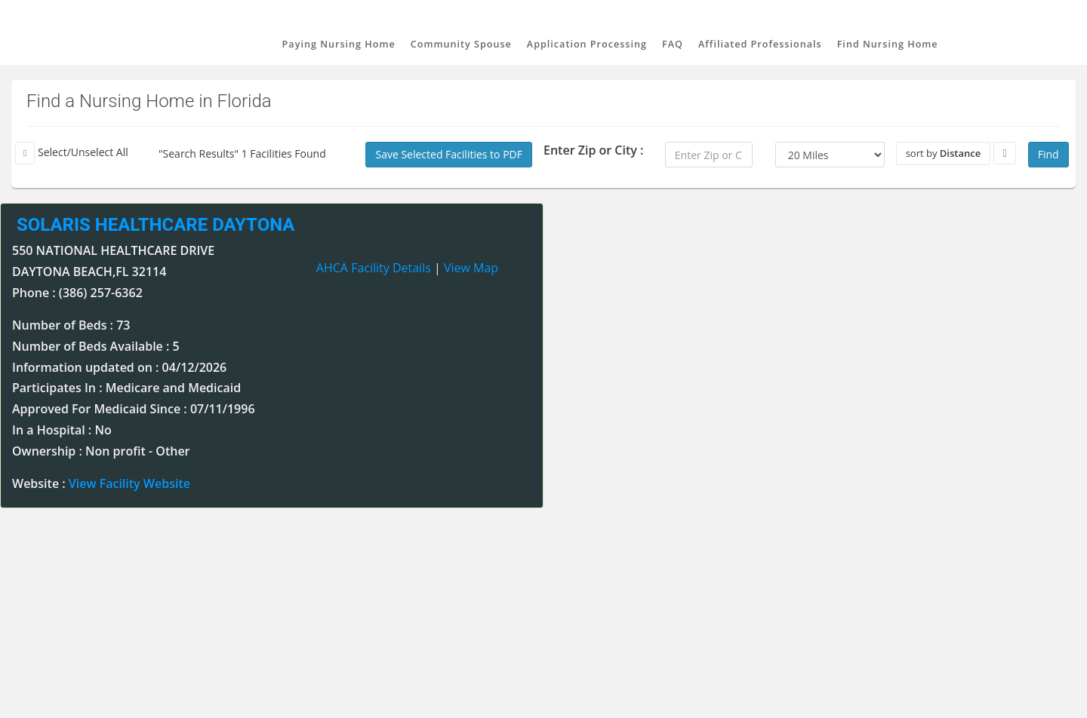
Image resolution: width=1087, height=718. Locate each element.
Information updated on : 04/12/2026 (119, 367)
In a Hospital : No (62, 430)
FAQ (672, 44)
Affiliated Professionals (760, 44)
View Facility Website (129, 483)
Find (1048, 154)
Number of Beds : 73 (71, 325)
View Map (471, 267)
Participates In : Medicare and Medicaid (126, 387)
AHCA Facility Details (373, 267)
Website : (101, 483)
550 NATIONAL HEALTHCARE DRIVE (113, 250)
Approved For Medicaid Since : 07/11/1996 (133, 408)
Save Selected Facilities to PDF (448, 154)
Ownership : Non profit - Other (101, 451)
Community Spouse (461, 44)
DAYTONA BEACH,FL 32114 (89, 271)
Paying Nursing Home (339, 44)
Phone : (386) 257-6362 (77, 292)
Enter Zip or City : (593, 150)
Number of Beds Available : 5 (96, 346)
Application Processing (587, 44)
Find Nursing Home (887, 44)
